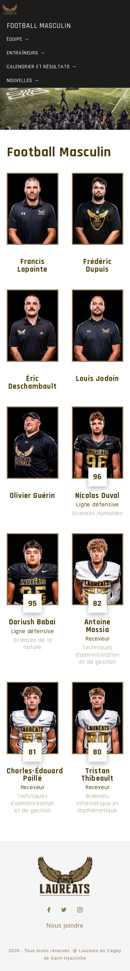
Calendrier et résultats (38, 66)
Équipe (15, 39)
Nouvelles (19, 80)
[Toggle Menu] (121, 9)
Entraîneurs (22, 52)
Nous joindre (65, 925)
